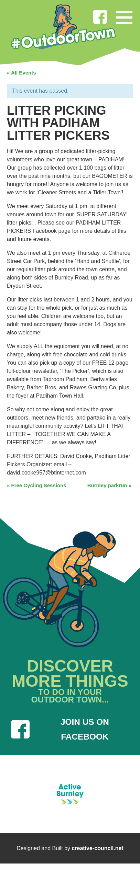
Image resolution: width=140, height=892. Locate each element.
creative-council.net (97, 848)
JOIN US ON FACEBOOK (60, 729)
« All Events (21, 73)
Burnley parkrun (109, 485)
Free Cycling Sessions (36, 485)
